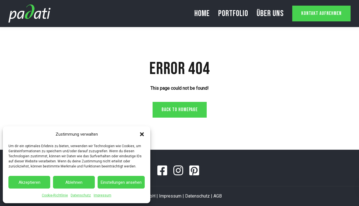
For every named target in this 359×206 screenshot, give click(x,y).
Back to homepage (180, 110)
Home (202, 13)
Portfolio (233, 13)
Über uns (270, 13)
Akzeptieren (29, 182)
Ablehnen (73, 182)
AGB (217, 196)
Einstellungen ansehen (121, 182)
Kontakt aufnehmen (321, 13)
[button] (142, 134)
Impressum (102, 195)
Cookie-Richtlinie (55, 195)
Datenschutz (81, 195)
